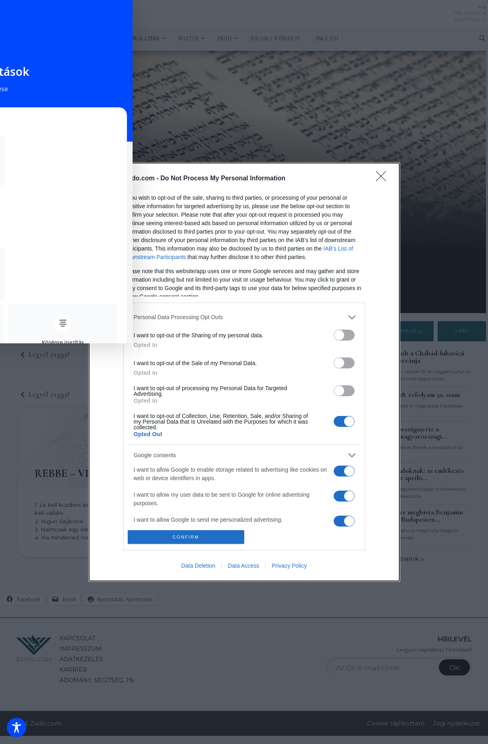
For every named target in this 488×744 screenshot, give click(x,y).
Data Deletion (198, 565)
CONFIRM (186, 537)
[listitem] (244, 317)
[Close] (383, 178)
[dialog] (244, 372)
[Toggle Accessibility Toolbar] (16, 727)
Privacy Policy (289, 565)
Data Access (243, 565)
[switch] (344, 335)
